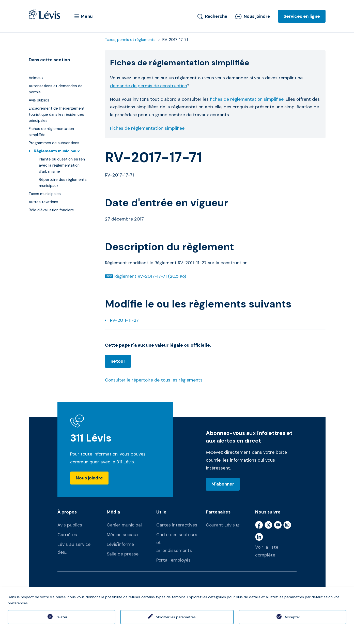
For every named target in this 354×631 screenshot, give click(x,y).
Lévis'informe (120, 544)
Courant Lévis (220, 525)
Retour (118, 361)
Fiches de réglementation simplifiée (147, 128)
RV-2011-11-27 (124, 320)
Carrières (67, 534)
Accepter (292, 617)
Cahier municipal (124, 525)
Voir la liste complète (266, 551)
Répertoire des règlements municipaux (63, 182)
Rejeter (61, 617)
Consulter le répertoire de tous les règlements (154, 380)
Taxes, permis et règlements (130, 39)
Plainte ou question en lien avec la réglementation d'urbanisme (62, 165)
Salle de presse (122, 554)
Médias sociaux (122, 534)
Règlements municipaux (58, 151)
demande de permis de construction (148, 86)
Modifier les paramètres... (177, 617)
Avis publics (69, 525)
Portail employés (173, 560)
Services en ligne (302, 16)
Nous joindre (252, 16)
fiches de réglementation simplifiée (247, 99)
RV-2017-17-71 (175, 39)
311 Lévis (91, 438)
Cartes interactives (176, 525)
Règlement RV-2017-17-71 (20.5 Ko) (150, 276)
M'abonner (222, 484)
